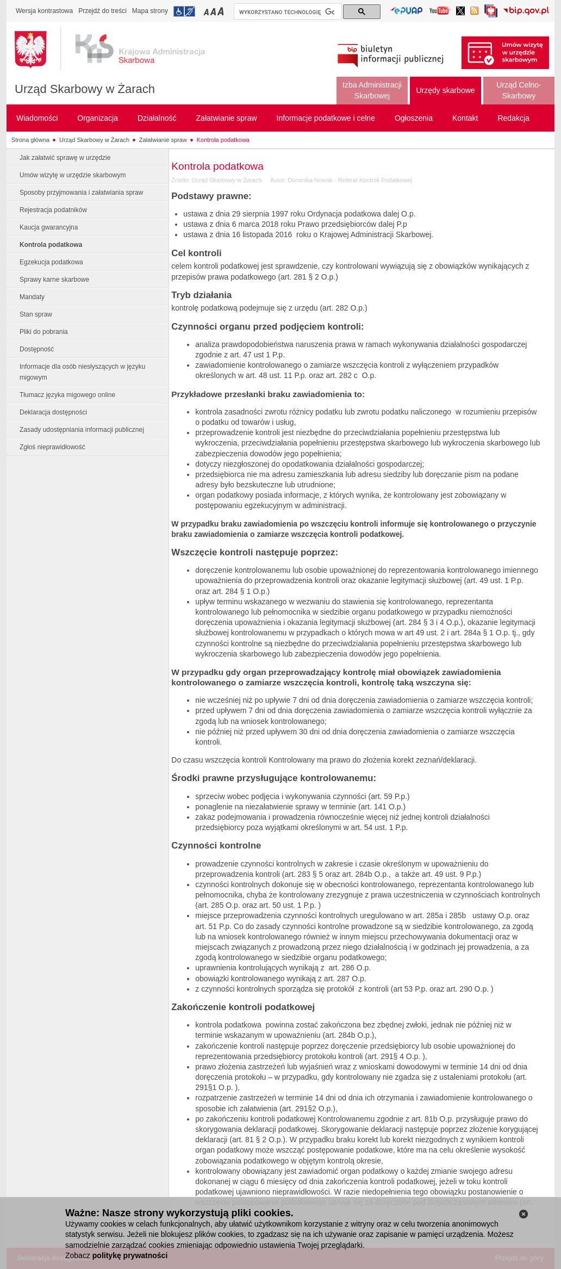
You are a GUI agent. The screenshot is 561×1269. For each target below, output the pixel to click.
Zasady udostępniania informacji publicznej (82, 430)
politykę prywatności (129, 1255)
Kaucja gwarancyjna (49, 227)
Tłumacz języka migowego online (67, 395)
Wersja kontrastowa (44, 11)
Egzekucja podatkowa (51, 262)
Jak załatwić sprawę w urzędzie (65, 158)
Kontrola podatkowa (223, 140)
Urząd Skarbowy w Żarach (85, 89)
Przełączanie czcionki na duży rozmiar (221, 11)
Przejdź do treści (102, 11)
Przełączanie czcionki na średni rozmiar (214, 11)
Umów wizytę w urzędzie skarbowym (73, 175)
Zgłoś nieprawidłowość (52, 447)
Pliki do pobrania (44, 332)
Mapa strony (150, 11)
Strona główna (30, 140)
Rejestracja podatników (53, 210)
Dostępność (37, 349)
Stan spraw (36, 314)
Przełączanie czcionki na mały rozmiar (207, 11)
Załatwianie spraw (163, 140)
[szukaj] (286, 12)
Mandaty (32, 297)
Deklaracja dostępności (53, 412)
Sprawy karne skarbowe (54, 279)
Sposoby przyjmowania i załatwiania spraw (81, 192)
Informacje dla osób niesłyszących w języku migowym (82, 372)
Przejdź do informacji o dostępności (184, 11)
